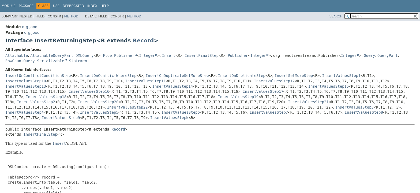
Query (369, 55)
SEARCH (336, 16)
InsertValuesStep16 (89, 91)
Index (92, 6)
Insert (169, 55)
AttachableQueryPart (51, 55)
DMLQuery (84, 55)
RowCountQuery (20, 61)
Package (26, 6)
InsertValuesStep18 (46, 97)
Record (143, 40)
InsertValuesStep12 (274, 81)
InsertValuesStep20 (98, 102)
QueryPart (387, 55)
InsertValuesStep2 (36, 102)
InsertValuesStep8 (364, 112)
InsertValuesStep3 (354, 107)
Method (71, 16)
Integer (147, 55)
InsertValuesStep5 (99, 112)
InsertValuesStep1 (341, 75)
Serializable (50, 61)
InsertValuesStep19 (238, 97)
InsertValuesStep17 (263, 91)
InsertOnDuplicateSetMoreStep (177, 75)
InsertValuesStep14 (172, 86)
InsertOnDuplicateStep (241, 75)
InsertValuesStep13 (25, 86)
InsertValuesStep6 (181, 112)
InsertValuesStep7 (269, 112)
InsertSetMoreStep (294, 75)
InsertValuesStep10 (25, 81)
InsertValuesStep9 (61, 118)
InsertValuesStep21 (308, 102)
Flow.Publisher (118, 55)
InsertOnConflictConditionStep (38, 75)
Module (9, 6)
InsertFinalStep (202, 55)
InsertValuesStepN (169, 118)
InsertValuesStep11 (145, 81)
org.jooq (29, 27)
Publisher (238, 55)
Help (104, 6)
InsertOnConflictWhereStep (108, 75)
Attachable (16, 55)
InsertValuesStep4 (24, 112)
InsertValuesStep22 (127, 107)
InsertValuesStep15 (328, 86)
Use (56, 6)
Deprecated (73, 6)
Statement (79, 61)
